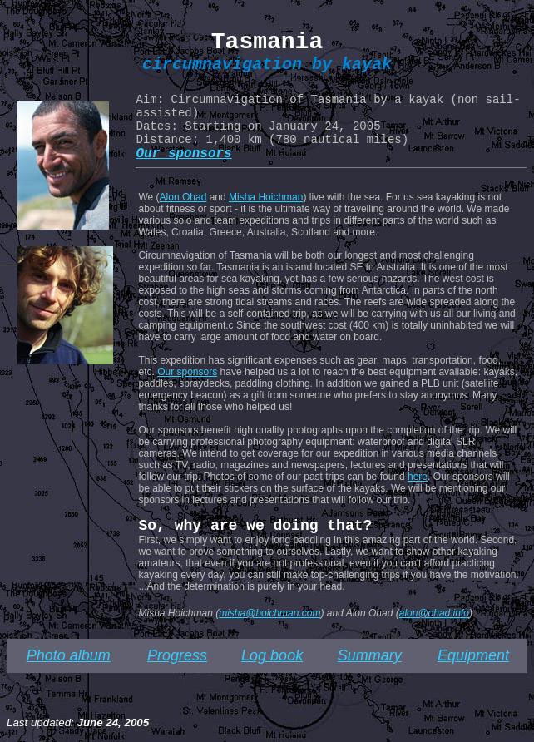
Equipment (473, 655)
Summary (370, 655)
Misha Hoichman (266, 197)
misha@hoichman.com (269, 613)
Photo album (69, 655)
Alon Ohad (183, 197)
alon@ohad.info (434, 613)
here (418, 476)
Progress (177, 655)
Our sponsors (187, 372)
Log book (272, 655)
